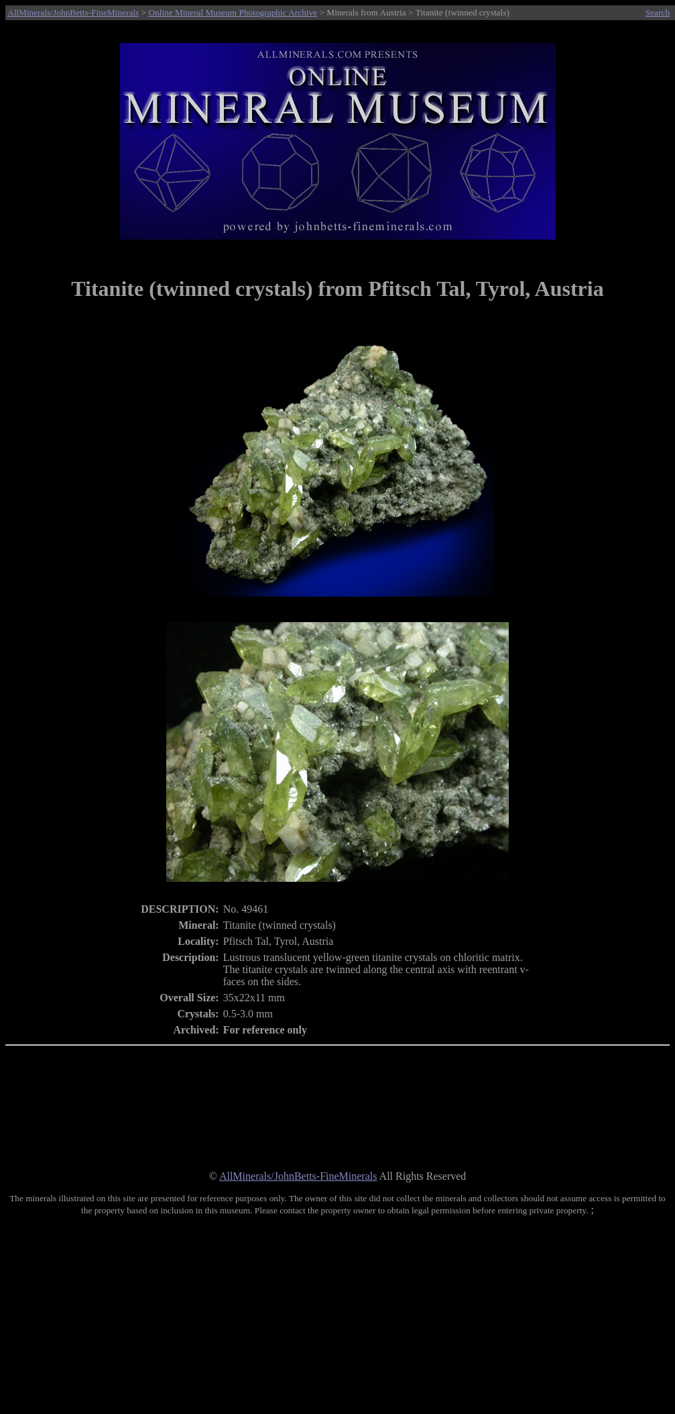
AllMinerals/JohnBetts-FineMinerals (73, 12)
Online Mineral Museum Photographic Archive (232, 12)
